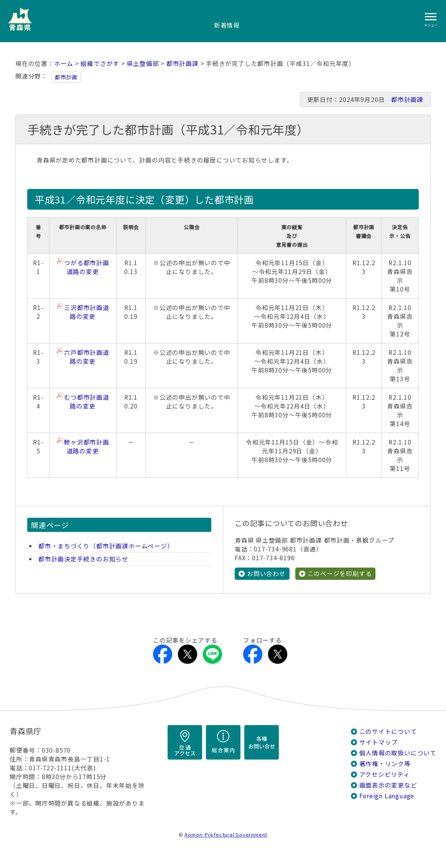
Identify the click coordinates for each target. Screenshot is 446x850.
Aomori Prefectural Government (225, 834)
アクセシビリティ (384, 774)
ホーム (63, 63)
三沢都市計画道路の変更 (86, 312)
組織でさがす (100, 63)
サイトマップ (378, 742)
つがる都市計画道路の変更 (86, 267)
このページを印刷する (340, 573)
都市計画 (66, 77)
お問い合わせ (266, 573)
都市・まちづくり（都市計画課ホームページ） (105, 546)
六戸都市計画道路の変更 (86, 357)
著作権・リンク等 (385, 763)
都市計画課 (182, 63)
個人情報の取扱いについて (397, 752)
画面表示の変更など (388, 785)
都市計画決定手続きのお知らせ (83, 559)
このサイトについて (388, 731)
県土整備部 (143, 63)
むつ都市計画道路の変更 (86, 401)
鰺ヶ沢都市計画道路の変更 (86, 446)
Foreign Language (387, 795)
